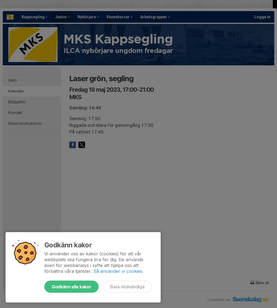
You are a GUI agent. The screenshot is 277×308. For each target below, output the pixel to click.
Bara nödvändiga (127, 286)
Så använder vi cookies (117, 271)
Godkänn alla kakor (71, 286)
